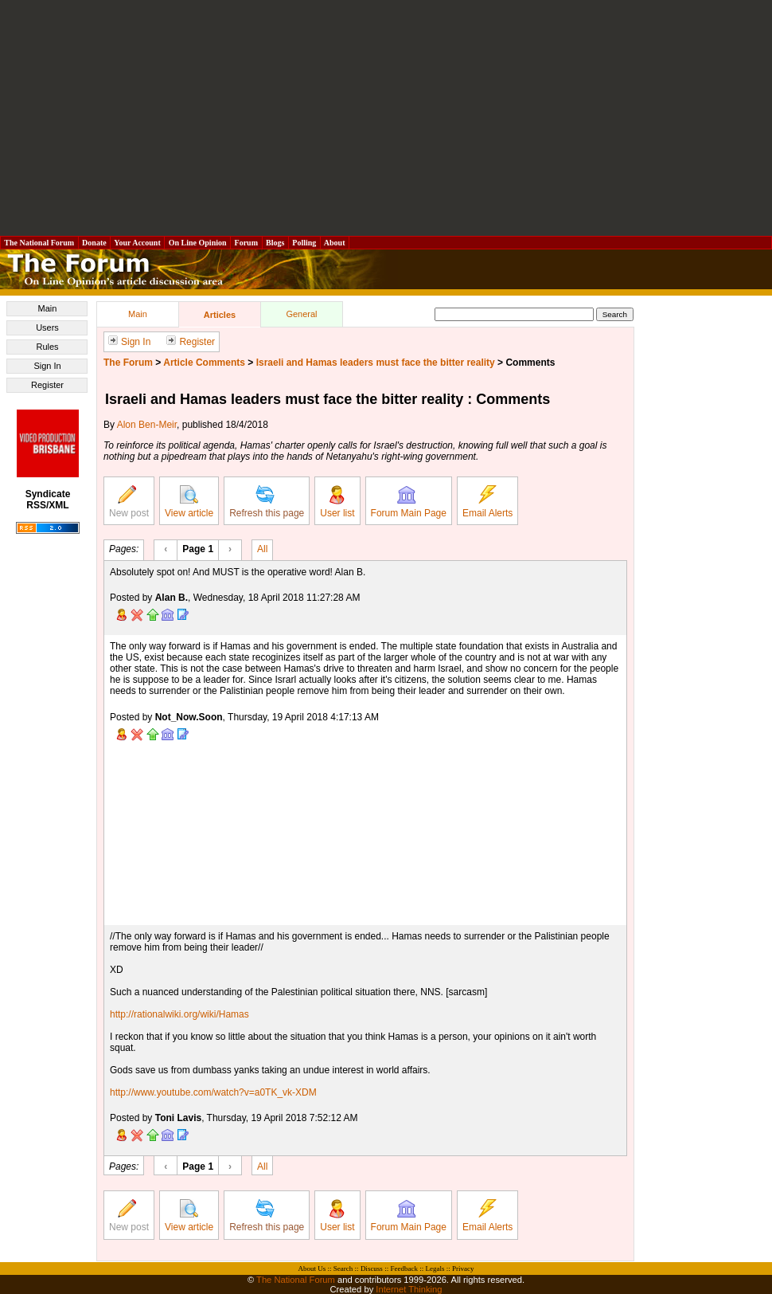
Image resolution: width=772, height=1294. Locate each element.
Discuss (372, 1268)
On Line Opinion (197, 242)
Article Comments (204, 362)
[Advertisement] (386, 117)
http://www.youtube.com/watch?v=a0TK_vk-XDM (213, 1092)
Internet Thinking (409, 1289)
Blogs (275, 242)
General (301, 314)
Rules (47, 346)
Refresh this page (266, 502)
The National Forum (39, 242)
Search (343, 1268)
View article (189, 502)
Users (47, 327)
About (334, 242)
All (262, 548)
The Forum (128, 362)
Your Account (137, 242)
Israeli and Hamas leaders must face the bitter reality (375, 362)
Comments (530, 362)
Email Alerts (487, 502)
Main (47, 308)
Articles (220, 315)
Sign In (46, 366)
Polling (304, 242)
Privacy (463, 1268)
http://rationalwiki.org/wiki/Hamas (179, 1014)
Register (47, 385)
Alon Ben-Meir (147, 424)
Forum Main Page (408, 502)
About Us (312, 1268)
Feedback (403, 1268)
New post (129, 502)
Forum (245, 242)
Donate (94, 242)
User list (337, 502)
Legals (434, 1268)
